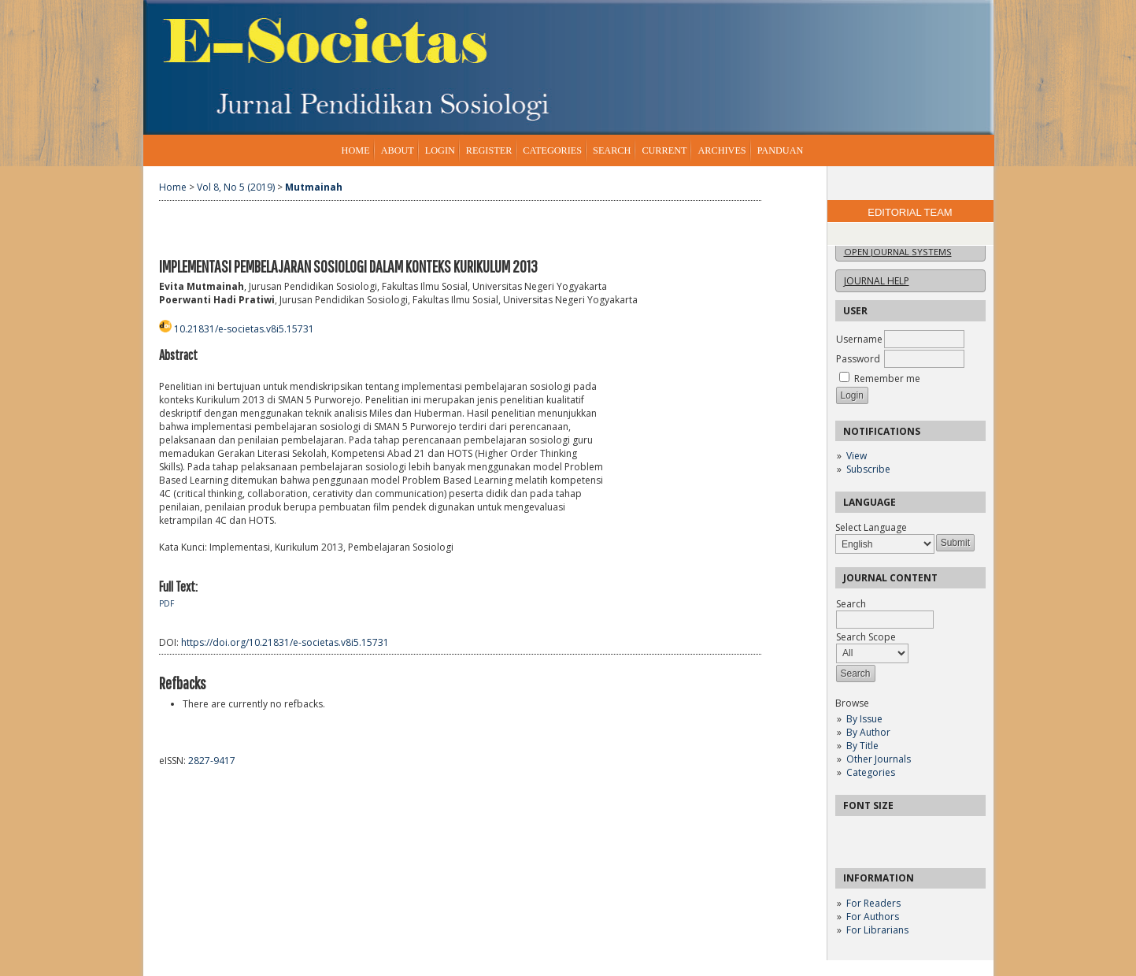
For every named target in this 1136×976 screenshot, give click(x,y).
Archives (722, 150)
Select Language (871, 527)
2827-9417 (211, 760)
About (397, 150)
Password (858, 359)
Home (356, 150)
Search (612, 150)
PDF (166, 603)
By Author (868, 732)
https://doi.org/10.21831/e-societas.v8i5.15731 (285, 642)
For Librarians (877, 930)
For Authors (872, 916)
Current (664, 150)
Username (859, 339)
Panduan (780, 150)
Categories (870, 772)
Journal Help (876, 281)
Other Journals (878, 759)
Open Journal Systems (898, 252)
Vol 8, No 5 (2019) (236, 187)
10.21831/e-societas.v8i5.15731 (244, 329)
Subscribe (868, 469)
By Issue (864, 719)
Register (489, 150)
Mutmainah (313, 187)
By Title (862, 745)
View (856, 455)
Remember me (887, 378)
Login (440, 150)
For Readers (873, 903)
